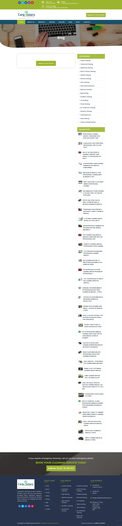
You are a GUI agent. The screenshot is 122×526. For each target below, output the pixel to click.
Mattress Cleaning (86, 89)
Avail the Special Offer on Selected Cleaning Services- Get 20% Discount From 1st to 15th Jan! (92, 386)
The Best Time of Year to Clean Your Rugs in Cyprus (93, 325)
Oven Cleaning (85, 82)
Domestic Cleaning (86, 111)
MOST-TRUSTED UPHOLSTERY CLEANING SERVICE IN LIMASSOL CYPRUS (92, 423)
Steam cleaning (81, 504)
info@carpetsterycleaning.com (69, 3)
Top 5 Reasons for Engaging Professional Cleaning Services (92, 253)
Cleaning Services (86, 115)
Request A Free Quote (46, 63)
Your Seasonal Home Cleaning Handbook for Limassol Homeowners (93, 165)
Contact (87, 22)
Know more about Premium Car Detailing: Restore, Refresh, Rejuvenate (93, 228)
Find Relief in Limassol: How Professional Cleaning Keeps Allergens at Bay (92, 175)
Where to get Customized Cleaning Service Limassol (92, 369)
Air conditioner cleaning (81, 511)
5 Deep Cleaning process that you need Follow (92, 376)
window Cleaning (86, 75)
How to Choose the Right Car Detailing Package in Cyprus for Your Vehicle (93, 317)
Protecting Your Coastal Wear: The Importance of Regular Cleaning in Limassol (92, 202)
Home (21, 22)
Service (48, 492)
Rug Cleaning (84, 93)
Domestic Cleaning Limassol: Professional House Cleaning (93, 245)
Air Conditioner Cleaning (88, 107)
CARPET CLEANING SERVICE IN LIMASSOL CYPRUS (93, 439)
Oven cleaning (81, 507)
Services (41, 22)
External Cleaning (86, 78)
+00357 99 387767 (50, 3)
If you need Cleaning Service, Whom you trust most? (93, 219)
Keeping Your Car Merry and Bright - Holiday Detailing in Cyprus (92, 308)
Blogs (47, 506)
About (47, 489)
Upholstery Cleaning (87, 68)
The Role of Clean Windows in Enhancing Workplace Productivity (93, 299)
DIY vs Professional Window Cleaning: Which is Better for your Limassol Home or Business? (92, 335)
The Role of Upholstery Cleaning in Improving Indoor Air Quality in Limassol (93, 345)
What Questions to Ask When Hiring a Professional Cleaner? (93, 184)
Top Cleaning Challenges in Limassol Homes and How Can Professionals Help (92, 237)
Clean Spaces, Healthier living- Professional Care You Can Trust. (93, 145)
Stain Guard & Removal (87, 86)
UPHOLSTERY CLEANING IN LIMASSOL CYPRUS (93, 432)
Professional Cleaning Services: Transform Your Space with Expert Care (91, 136)
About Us (30, 22)
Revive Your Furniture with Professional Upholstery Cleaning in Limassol (92, 354)
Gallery (62, 22)
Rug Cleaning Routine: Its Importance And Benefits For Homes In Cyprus (92, 262)
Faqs (70, 22)
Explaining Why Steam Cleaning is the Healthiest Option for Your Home (93, 193)
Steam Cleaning (85, 104)
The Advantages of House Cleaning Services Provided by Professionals (93, 271)
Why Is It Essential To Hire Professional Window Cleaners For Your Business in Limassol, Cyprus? (92, 404)
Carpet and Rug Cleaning (88, 122)
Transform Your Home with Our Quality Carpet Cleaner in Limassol (93, 211)
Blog (78, 22)
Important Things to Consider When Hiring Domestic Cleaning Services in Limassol (93, 414)
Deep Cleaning (85, 118)
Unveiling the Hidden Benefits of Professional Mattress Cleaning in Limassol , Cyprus (92, 290)
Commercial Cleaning (87, 64)
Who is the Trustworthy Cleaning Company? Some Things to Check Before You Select (91, 155)
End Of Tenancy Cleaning (88, 71)
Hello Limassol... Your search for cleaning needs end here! (93, 362)
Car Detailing (84, 100)
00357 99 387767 (61, 468)
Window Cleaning (82, 494)
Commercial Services (65, 510)
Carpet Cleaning (85, 60)
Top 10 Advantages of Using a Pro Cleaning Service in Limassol (93, 281)
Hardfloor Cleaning (86, 97)
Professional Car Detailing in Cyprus (94, 395)
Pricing (52, 22)
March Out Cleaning (80, 516)
